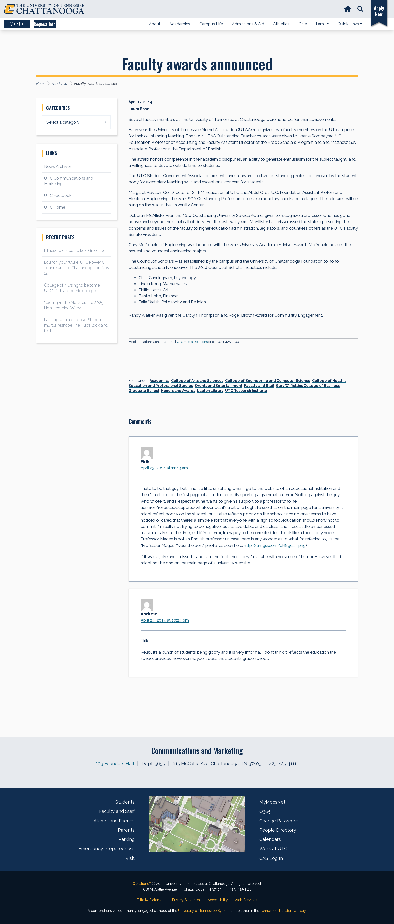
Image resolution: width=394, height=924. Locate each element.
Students (125, 802)
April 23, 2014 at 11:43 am (164, 467)
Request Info (65, 24)
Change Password (278, 821)
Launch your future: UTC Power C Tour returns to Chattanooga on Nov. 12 (77, 268)
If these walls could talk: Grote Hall (75, 250)
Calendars (270, 839)
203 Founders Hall (114, 764)
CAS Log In (271, 858)
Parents (126, 830)
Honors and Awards (178, 391)
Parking (126, 839)
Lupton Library (210, 391)
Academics (159, 381)
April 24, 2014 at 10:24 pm (165, 620)
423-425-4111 (283, 764)
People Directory (277, 830)
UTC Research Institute (246, 391)
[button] (360, 9)
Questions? (142, 884)
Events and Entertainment (218, 386)
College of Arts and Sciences (197, 381)
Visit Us (23, 24)
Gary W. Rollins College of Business (308, 386)
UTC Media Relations (192, 342)
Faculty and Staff (259, 386)
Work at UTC (273, 849)
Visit (130, 858)
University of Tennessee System (204, 911)
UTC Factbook (57, 195)
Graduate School (144, 391)
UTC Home (54, 207)
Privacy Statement (186, 900)
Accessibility (218, 900)
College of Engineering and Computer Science (267, 381)
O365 (265, 811)
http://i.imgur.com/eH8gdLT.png (275, 545)
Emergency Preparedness (106, 849)
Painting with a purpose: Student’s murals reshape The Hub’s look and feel (76, 325)
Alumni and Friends (114, 821)
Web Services (246, 900)
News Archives (58, 166)
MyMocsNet (272, 802)
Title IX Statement (151, 900)
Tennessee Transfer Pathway (283, 911)
